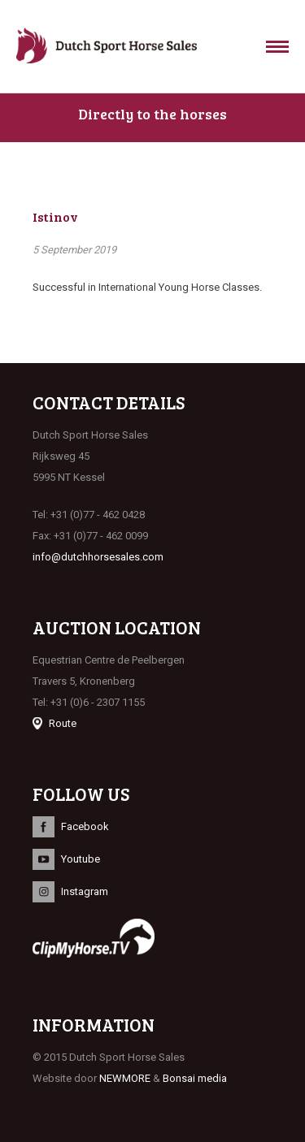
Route (62, 723)
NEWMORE (124, 1078)
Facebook (85, 826)
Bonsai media (195, 1078)
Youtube (80, 859)
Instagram (84, 891)
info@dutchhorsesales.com (98, 557)
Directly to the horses (152, 113)
